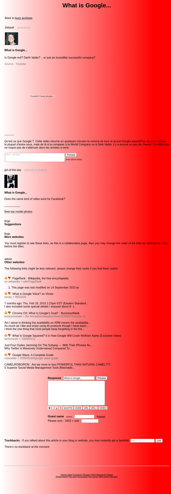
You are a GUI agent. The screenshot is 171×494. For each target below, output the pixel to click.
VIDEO (103, 414)
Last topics (77, 481)
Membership (101, 481)
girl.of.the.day (12, 171)
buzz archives (23, 18)
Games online (66, 481)
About (110, 481)
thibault (9, 27)
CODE (78, 414)
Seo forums (93, 483)
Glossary (86, 481)
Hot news (72, 483)
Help (93, 481)
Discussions (82, 483)
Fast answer (38, 158)
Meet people (104, 483)
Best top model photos (18, 213)
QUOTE (68, 414)
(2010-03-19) (23, 27)
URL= (94, 414)
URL (86, 414)
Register (101, 423)
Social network (62, 483)
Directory (113, 483)
